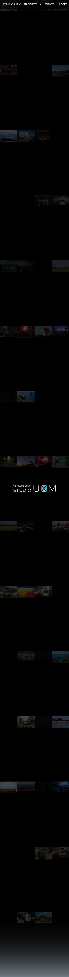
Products (33, 4)
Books (63, 4)
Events (49, 4)
